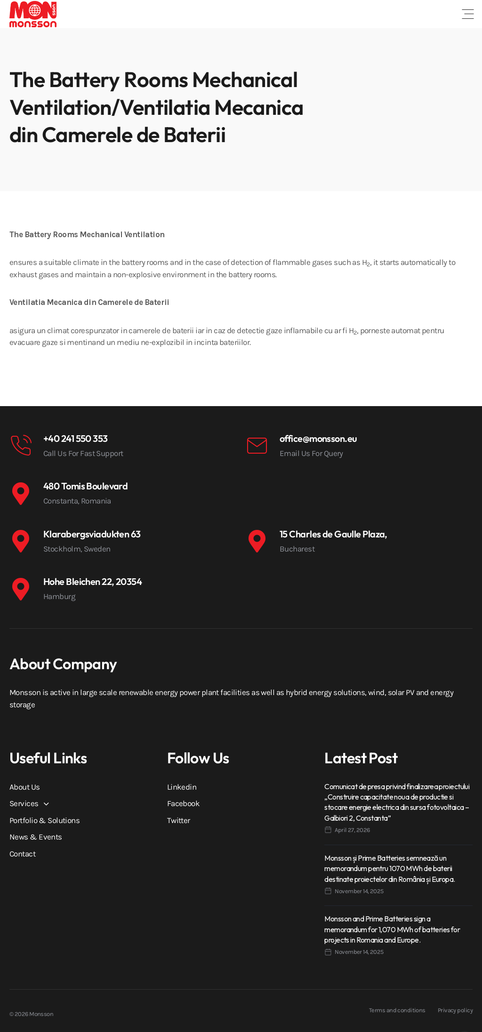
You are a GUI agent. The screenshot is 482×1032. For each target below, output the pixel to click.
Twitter (178, 820)
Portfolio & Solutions (44, 820)
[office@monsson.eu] (257, 445)
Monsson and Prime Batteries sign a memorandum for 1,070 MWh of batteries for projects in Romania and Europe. (392, 929)
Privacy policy (455, 1010)
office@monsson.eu (318, 438)
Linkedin (182, 787)
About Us (24, 787)
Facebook (183, 803)
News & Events (35, 836)
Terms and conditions (397, 1010)
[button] (468, 14)
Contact (22, 853)
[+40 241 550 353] (20, 445)
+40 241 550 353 (75, 438)
